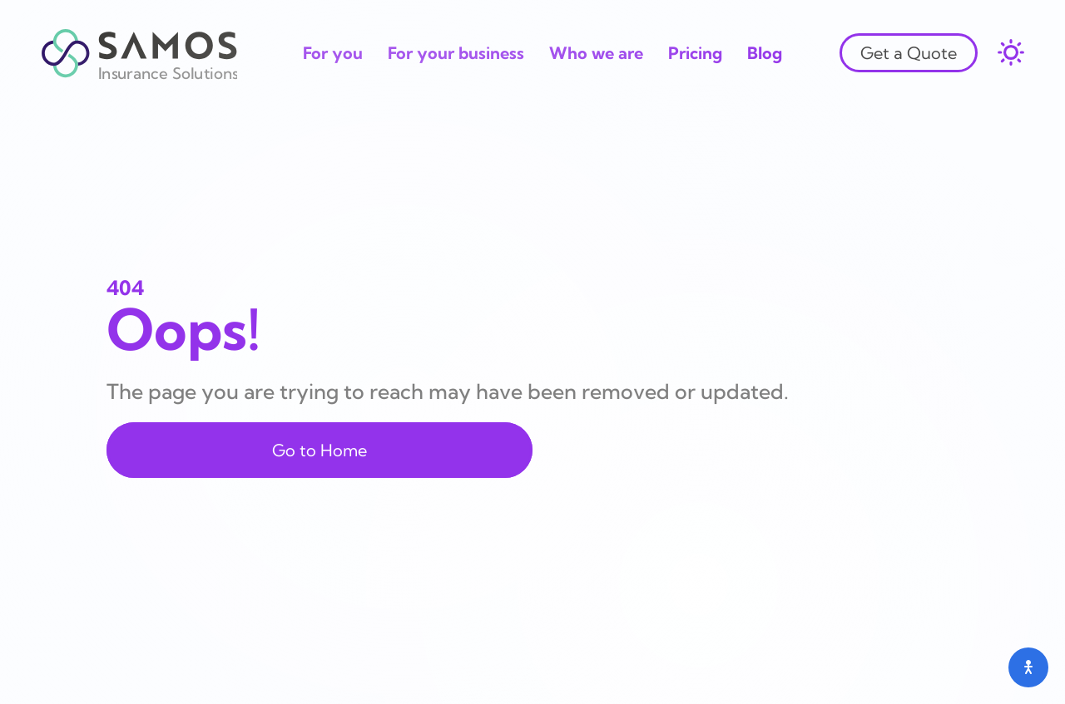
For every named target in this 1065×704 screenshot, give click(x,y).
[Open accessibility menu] (1028, 667)
